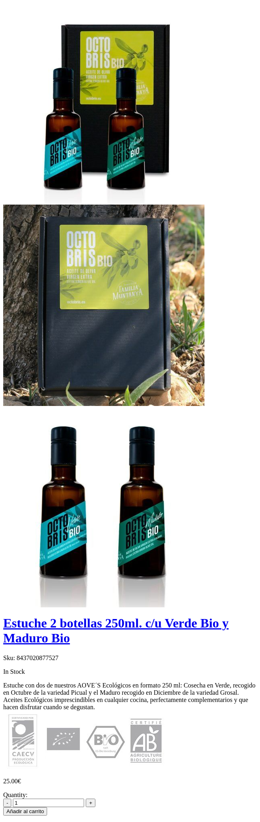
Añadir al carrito (25, 811)
